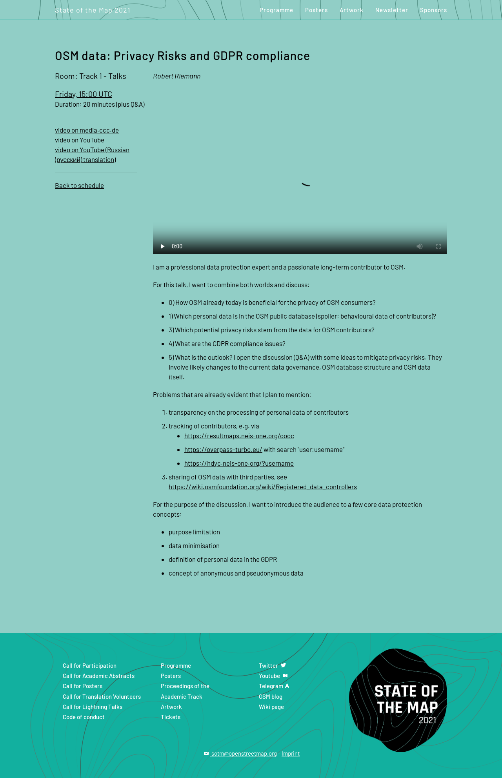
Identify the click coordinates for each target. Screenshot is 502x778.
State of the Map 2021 (92, 9)
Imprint (291, 753)
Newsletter (391, 9)
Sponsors (433, 9)
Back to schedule (79, 185)
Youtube (274, 675)
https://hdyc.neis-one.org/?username (239, 463)
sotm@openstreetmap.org (239, 753)
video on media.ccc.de (87, 130)
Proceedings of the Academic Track (185, 691)
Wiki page (271, 706)
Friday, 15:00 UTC (83, 93)
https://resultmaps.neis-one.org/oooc (239, 435)
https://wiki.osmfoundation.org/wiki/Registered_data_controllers (263, 486)
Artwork (352, 9)
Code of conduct (84, 716)
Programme (276, 9)
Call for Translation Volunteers (102, 696)
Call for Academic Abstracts (99, 675)
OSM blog (270, 696)
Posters (316, 9)
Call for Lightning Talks (92, 706)
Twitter (273, 665)
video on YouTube (79, 140)
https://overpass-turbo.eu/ (223, 449)
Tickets (170, 716)
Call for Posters (82, 685)
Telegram (275, 685)
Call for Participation (89, 665)
